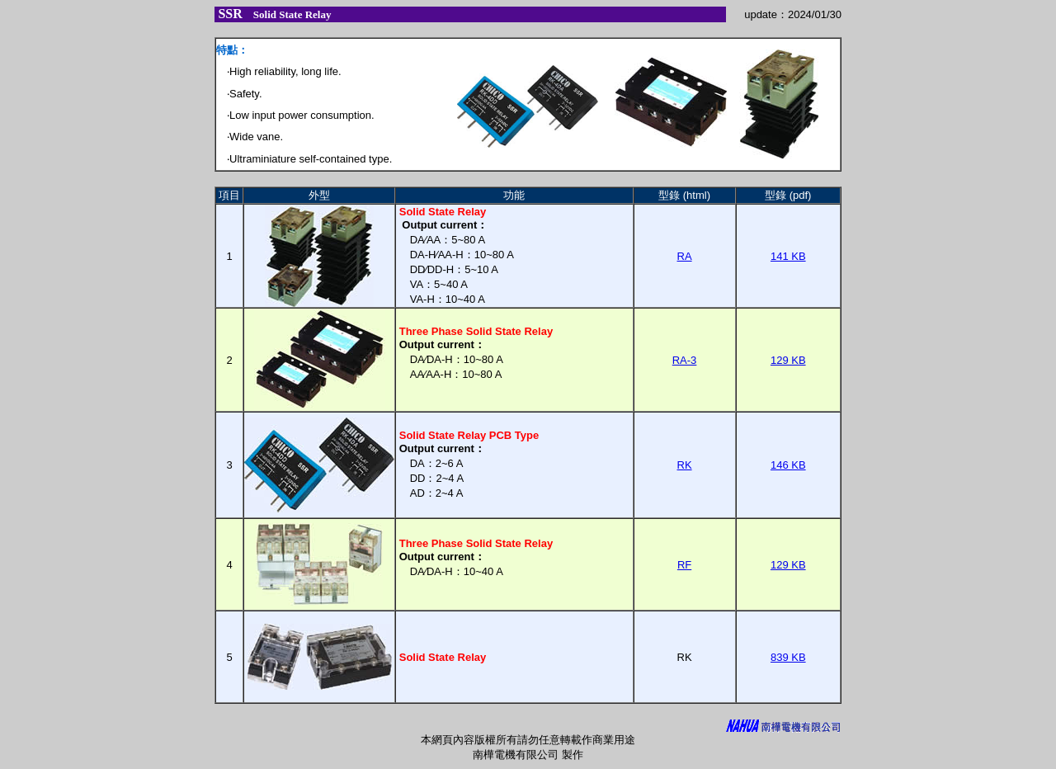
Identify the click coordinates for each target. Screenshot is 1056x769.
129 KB (788, 360)
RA (684, 256)
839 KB (788, 657)
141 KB (788, 256)
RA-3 (684, 360)
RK (684, 465)
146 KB (788, 465)
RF (684, 565)
